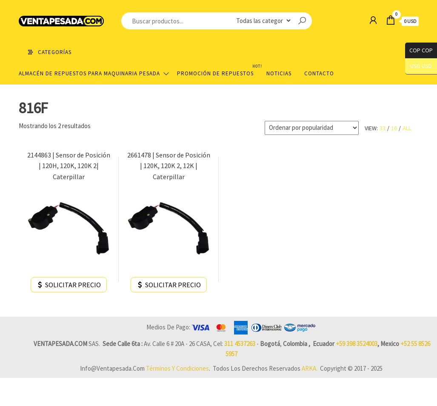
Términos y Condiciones (177, 368)
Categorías (54, 52)
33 (383, 128)
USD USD (421, 66)
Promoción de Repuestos (218, 70)
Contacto (319, 73)
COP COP (419, 50)
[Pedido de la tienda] (312, 128)
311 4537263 (239, 344)
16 (394, 128)
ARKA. (309, 368)
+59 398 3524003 (356, 344)
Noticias (278, 73)
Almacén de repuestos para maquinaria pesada (89, 73)
